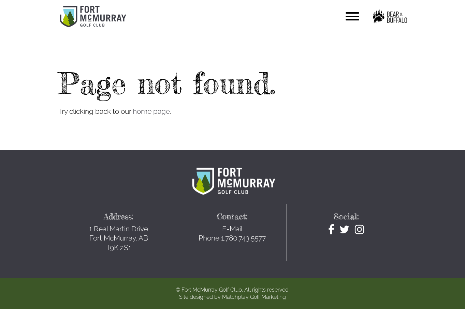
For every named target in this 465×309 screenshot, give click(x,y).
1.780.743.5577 (243, 238)
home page (151, 111)
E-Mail (232, 229)
